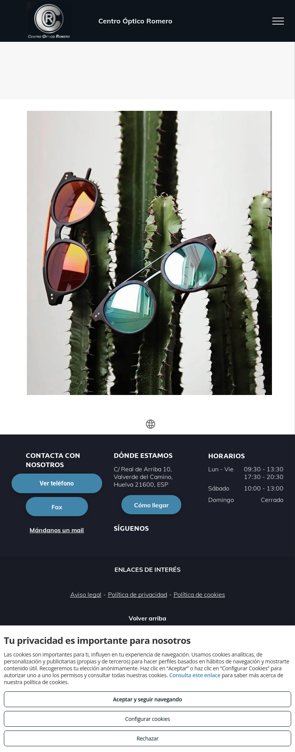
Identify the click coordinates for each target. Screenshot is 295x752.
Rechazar (147, 738)
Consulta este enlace (194, 675)
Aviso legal (85, 594)
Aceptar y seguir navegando (147, 699)
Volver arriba (147, 618)
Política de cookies (199, 594)
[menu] (278, 21)
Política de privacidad (137, 594)
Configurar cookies (147, 718)
